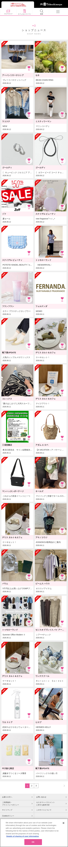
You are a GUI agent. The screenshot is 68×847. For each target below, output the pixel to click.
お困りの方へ (7, 797)
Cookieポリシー (8, 816)
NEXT (63, 785)
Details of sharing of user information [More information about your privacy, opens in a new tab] (22, 843)
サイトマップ (7, 810)
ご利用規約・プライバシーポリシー (10, 803)
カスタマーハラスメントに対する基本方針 (45, 803)
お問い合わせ (41, 797)
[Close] (63, 829)
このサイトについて (43, 810)
